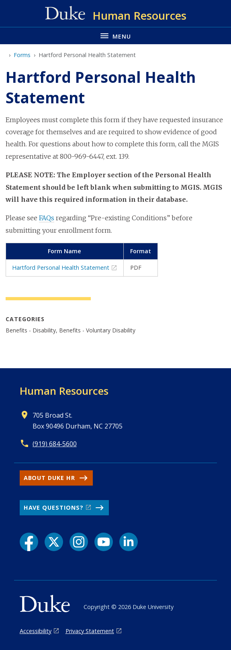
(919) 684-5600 (55, 443)
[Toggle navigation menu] (115, 35)
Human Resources (64, 390)
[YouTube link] (103, 542)
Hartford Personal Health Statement (60, 267)
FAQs (46, 218)
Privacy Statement (89, 631)
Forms (22, 55)
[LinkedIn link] (128, 542)
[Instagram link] (79, 542)
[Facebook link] (29, 542)
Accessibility (35, 631)
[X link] (54, 542)
